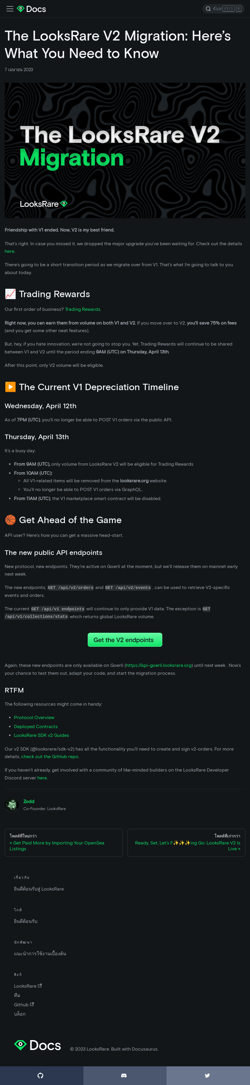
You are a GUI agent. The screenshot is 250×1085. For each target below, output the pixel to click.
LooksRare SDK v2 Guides (41, 735)
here (9, 251)
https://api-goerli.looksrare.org (158, 665)
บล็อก (20, 1014)
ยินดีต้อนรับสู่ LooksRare (39, 889)
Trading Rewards (82, 309)
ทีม (17, 995)
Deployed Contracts (36, 726)
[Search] (223, 8)
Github (24, 1004)
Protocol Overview (34, 717)
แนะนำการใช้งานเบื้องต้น (40, 953)
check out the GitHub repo (49, 756)
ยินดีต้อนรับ (25, 921)
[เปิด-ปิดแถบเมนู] (10, 8)
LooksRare (28, 986)
